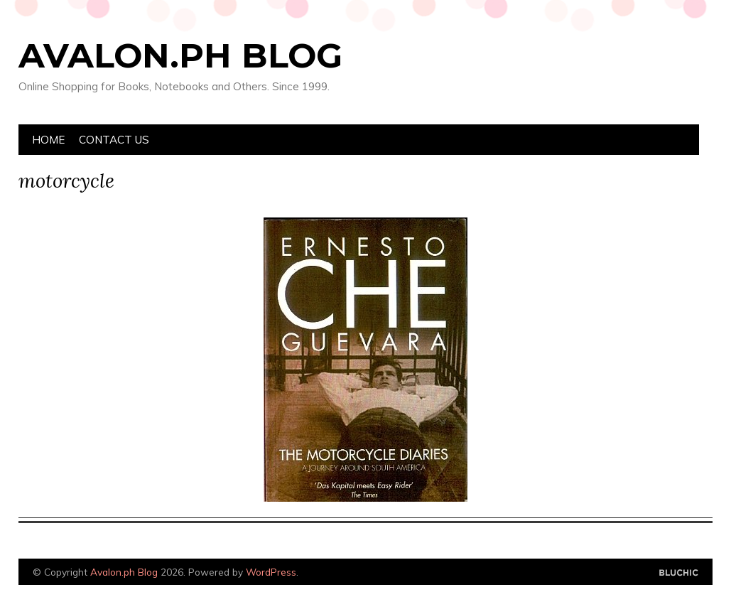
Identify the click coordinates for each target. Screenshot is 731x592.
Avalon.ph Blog (180, 55)
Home (48, 139)
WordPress (271, 572)
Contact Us (114, 139)
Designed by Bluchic (678, 573)
